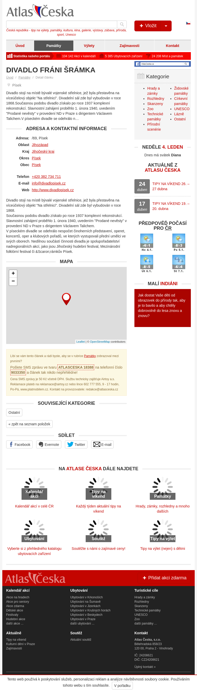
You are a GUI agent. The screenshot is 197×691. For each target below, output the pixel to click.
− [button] (13, 281)
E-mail (102, 444)
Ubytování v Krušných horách (90, 610)
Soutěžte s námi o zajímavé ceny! (98, 548)
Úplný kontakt (143, 667)
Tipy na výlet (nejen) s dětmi (162, 548)
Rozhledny (155, 99)
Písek (36, 158)
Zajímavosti (129, 46)
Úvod (19, 46)
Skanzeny (155, 104)
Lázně (179, 114)
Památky (53, 46)
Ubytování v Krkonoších (86, 597)
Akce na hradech (17, 597)
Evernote (48, 444)
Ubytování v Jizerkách (85, 606)
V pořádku (122, 686)
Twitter (76, 444)
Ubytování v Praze (82, 619)
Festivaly (12, 615)
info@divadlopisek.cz (49, 183)
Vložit (155, 26)
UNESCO (182, 109)
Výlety (89, 46)
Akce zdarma (15, 606)
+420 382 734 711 (46, 177)
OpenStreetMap (100, 341)
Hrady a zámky (144, 597)
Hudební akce (15, 619)
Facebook (19, 444)
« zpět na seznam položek (29, 424)
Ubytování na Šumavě (85, 601)
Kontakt (172, 46)
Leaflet (80, 341)
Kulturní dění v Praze (20, 644)
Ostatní (14, 412)
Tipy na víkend (16, 639)
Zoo (150, 109)
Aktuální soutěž (80, 639)
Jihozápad (40, 145)
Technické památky (147, 610)
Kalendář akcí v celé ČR (34, 506)
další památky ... (145, 623)
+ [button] (13, 274)
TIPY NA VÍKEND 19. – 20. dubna (170, 206)
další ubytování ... (82, 623)
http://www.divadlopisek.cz (53, 190)
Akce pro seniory (17, 601)
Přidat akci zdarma (164, 577)
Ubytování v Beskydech (86, 615)
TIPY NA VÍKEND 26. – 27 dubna (170, 186)
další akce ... (14, 623)
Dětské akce (14, 610)
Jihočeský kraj (43, 151)
